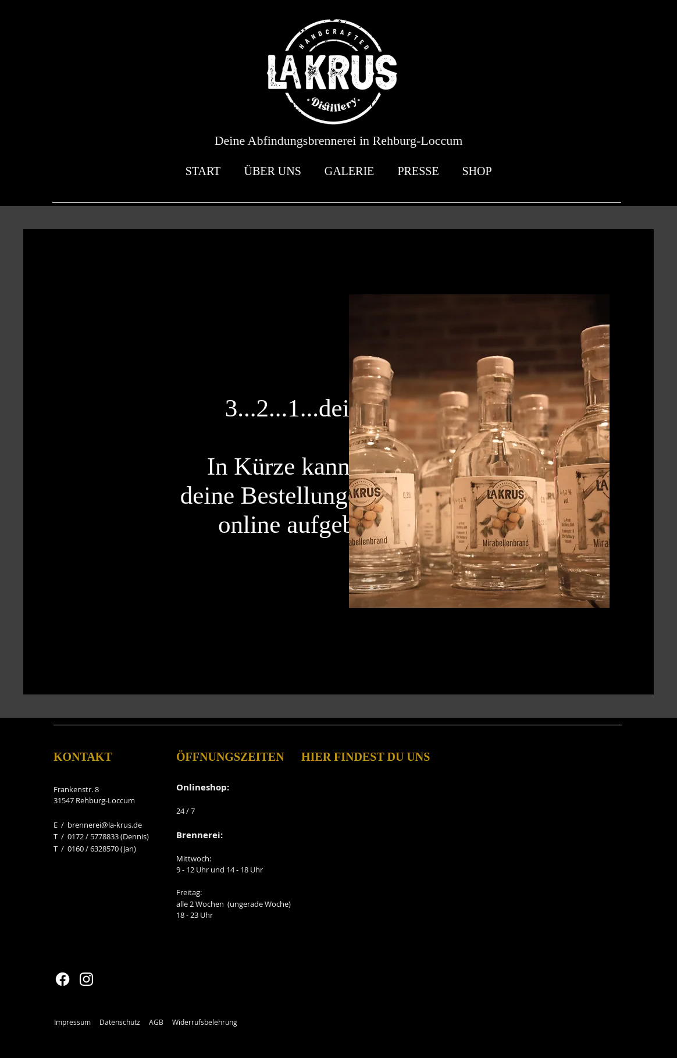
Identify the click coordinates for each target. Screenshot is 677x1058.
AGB (156, 1022)
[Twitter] (74, 556)
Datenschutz (119, 1022)
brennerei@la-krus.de (104, 825)
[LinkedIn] (109, 556)
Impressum (72, 1022)
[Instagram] (92, 556)
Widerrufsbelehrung (204, 1022)
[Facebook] (57, 556)
